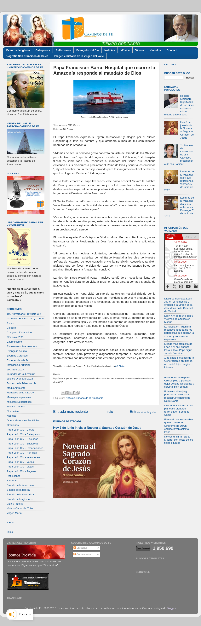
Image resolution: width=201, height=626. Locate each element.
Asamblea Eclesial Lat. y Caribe (25, 318)
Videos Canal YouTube (20, 508)
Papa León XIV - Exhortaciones (25, 448)
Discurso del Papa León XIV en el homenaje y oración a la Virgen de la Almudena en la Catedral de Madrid (178, 305)
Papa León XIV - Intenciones (23, 457)
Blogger (171, 608)
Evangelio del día (17, 351)
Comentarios (82, 554)
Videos (139, 50)
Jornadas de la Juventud (21, 374)
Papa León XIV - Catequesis (23, 434)
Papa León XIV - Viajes (20, 466)
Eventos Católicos (17, 355)
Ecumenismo (14, 341)
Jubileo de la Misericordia (21, 383)
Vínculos (155, 50)
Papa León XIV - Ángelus (21, 471)
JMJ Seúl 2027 (15, 369)
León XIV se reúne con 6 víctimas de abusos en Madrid (178, 318)
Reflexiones (63, 50)
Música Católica (16, 406)
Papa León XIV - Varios (20, 462)
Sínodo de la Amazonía (89, 398)
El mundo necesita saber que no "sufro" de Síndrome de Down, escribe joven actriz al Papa (178, 425)
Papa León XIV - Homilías (22, 452)
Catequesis (43, 50)
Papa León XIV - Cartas (20, 429)
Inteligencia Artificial (18, 364)
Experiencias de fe (17, 360)
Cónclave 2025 (15, 337)
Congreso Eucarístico (19, 332)
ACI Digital (119, 366)
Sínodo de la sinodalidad (21, 494)
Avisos (10, 323)
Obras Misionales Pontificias (23, 420)
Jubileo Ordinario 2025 (20, 378)
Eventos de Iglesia (18, 50)
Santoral (11, 480)
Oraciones (13, 425)
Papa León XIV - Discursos (22, 439)
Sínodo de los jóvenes (19, 499)
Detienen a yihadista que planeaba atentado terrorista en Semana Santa (178, 410)
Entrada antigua (143, 411)
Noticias (109, 50)
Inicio (109, 411)
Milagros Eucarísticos (19, 401)
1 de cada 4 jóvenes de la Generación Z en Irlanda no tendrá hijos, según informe (179, 362)
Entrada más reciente (70, 411)
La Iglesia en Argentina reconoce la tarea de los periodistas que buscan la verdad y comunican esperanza (179, 333)
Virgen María (14, 513)
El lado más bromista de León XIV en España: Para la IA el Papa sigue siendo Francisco (178, 348)
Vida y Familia (15, 503)
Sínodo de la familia (18, 489)
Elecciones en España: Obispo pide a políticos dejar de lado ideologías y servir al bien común (179, 382)
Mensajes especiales (19, 397)
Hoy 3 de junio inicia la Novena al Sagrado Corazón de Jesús (97, 427)
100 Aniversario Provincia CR (24, 313)
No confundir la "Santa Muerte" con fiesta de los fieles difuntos (178, 439)
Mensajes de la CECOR (20, 392)
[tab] (173, 237)
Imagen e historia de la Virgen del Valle (79, 56)
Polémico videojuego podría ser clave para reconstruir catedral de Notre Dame (177, 396)
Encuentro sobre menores (22, 346)
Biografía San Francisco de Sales (27, 56)
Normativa (13, 411)
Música (124, 50)
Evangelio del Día (87, 50)
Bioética (11, 327)
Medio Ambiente (16, 387)
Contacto (172, 50)
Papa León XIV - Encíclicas (22, 443)
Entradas (80, 547)
